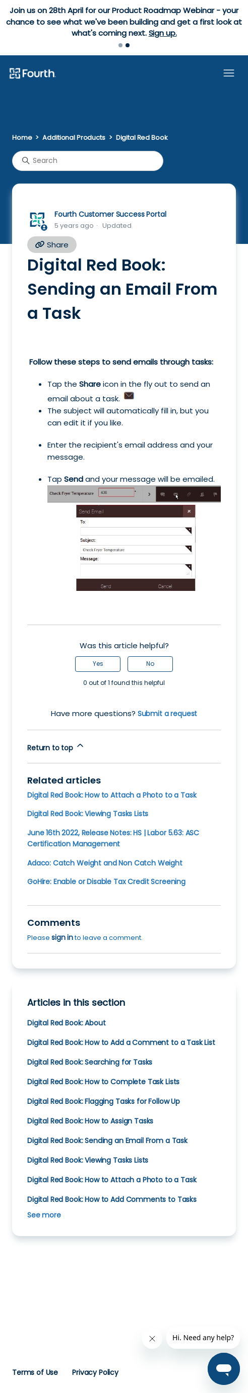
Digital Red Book (142, 137)
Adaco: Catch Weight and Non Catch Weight (104, 863)
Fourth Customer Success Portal (110, 214)
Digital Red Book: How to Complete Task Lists (103, 1082)
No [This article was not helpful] (150, 663)
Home (22, 137)
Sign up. (163, 33)
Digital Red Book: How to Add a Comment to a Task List (121, 1042)
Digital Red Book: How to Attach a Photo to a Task (111, 795)
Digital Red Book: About (66, 1023)
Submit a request (168, 714)
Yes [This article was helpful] (98, 663)
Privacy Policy (95, 1372)
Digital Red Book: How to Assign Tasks (90, 1121)
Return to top (56, 746)
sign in (62, 937)
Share (52, 244)
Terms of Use (35, 1372)
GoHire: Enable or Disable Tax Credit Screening (106, 882)
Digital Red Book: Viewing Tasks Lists (87, 814)
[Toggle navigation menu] (229, 73)
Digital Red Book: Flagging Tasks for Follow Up (103, 1101)
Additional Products (73, 137)
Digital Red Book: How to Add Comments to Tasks (112, 1199)
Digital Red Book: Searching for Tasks (89, 1062)
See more (44, 1215)
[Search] (87, 161)
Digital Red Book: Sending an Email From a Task (107, 1141)
